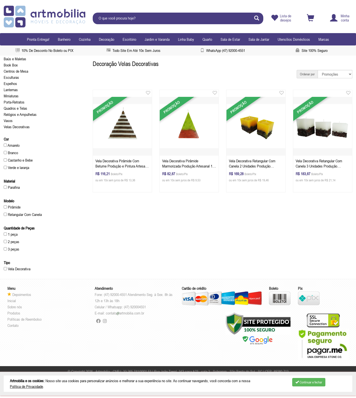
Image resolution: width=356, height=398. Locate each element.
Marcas (323, 39)
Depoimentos (19, 294)
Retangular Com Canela (23, 214)
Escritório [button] (129, 39)
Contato (13, 325)
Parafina (12, 187)
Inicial (11, 300)
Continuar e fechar (308, 382)
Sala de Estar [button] (230, 39)
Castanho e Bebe (18, 160)
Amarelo (12, 145)
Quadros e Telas (15, 108)
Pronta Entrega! (38, 39)
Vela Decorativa (17, 269)
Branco (11, 152)
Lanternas (11, 89)
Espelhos (10, 83)
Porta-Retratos (14, 102)
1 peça (11, 234)
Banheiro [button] (64, 39)
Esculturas (11, 77)
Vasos (8, 120)
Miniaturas (11, 96)
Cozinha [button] (84, 39)
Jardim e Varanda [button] (157, 39)
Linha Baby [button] (186, 39)
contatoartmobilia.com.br (125, 313)
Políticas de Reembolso (24, 319)
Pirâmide (12, 207)
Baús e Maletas (15, 59)
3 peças (11, 249)
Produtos (13, 313)
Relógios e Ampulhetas (20, 114)
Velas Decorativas (17, 127)
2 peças (11, 241)
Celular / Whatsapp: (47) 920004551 (120, 307)
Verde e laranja (16, 167)
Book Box (11, 65)
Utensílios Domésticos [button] (294, 39)
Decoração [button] (106, 39)
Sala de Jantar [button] (258, 39)
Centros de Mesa (16, 71)
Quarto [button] (207, 39)
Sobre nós (14, 307)
